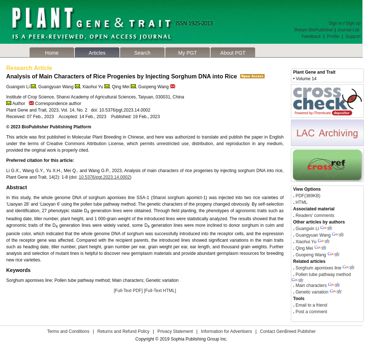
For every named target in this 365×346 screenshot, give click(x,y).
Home (51, 53)
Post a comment (310, 311)
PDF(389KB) (308, 195)
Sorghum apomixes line (318, 268)
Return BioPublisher (314, 29)
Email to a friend (310, 305)
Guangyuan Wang (313, 235)
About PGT (232, 53)
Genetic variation (312, 292)
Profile (333, 36)
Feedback (311, 36)
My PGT (187, 53)
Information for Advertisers (226, 331)
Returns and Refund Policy (123, 331)
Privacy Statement (175, 331)
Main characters (311, 285)
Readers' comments (314, 215)
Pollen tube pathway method (323, 274)
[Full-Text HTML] (160, 290)
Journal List (349, 29)
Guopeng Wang (311, 254)
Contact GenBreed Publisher (288, 331)
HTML (300, 202)
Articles (97, 53)
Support (353, 36)
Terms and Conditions (68, 331)
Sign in (335, 23)
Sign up (353, 23)
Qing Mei (304, 248)
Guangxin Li (307, 228)
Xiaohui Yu (306, 241)
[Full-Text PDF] (128, 290)
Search (142, 53)
